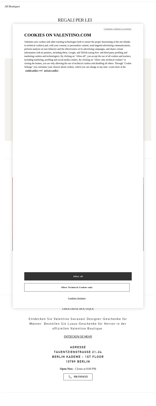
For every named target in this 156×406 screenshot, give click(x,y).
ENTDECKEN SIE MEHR (78, 336)
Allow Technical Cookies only (77, 287)
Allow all (78, 276)
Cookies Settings (77, 298)
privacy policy (51, 70)
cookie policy (31, 70)
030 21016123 (81, 376)
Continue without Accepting (117, 28)
